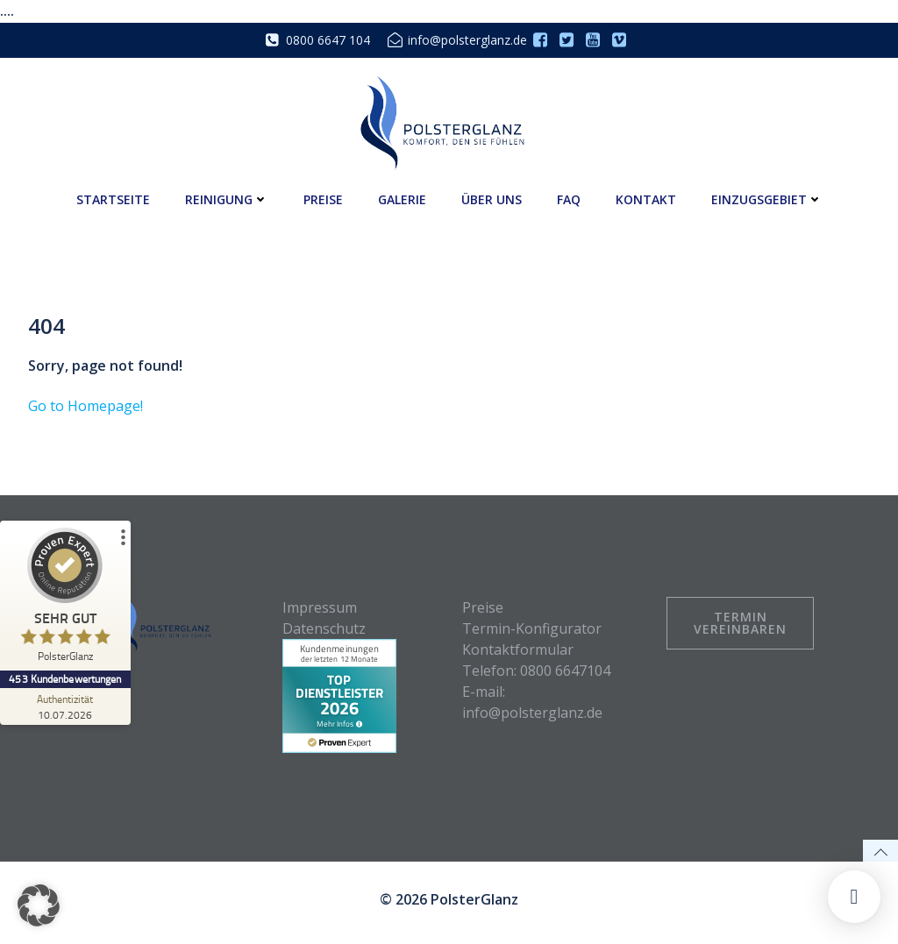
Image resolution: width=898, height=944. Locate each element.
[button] (38, 905)
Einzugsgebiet (767, 198)
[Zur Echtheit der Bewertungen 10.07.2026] (66, 706)
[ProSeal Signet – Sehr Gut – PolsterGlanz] (66, 599)
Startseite (113, 198)
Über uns (491, 198)
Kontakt (646, 198)
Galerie (402, 198)
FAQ (569, 198)
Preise (323, 198)
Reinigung (226, 198)
